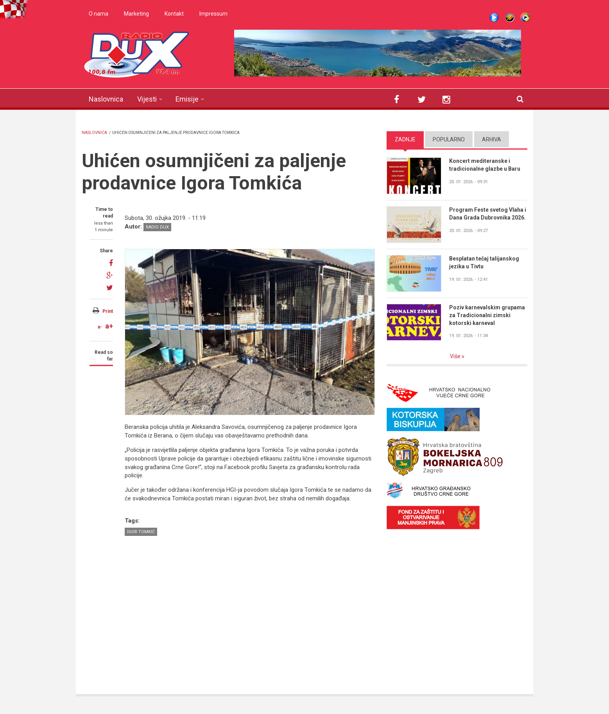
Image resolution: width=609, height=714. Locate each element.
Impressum (213, 14)
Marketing (136, 14)
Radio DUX (157, 227)
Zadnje (405, 139)
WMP (525, 17)
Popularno (449, 139)
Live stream (494, 17)
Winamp (510, 17)
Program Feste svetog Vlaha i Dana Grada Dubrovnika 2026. (487, 214)
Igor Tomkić (141, 531)
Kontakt (174, 14)
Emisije (187, 99)
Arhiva (491, 139)
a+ (109, 326)
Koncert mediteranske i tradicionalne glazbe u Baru (484, 165)
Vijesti (147, 99)
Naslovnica (106, 99)
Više (456, 356)
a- (100, 327)
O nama (98, 14)
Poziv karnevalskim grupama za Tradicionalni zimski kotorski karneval (487, 315)
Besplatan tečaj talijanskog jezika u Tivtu (484, 262)
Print (107, 311)
